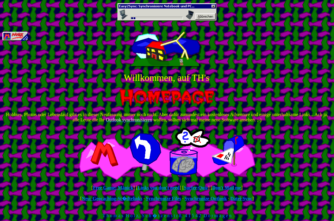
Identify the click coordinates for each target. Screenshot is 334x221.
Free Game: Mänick (113, 187)
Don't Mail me (226, 187)
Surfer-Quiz (196, 187)
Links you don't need (158, 187)
